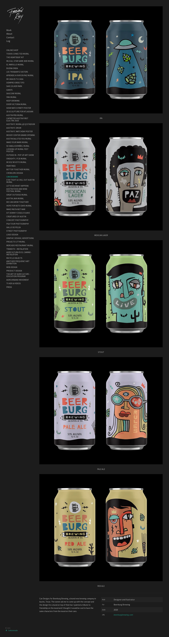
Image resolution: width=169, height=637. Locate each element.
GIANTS (9, 90)
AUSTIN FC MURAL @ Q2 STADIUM (20, 124)
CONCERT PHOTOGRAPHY (17, 220)
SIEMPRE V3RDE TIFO (15, 83)
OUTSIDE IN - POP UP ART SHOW (20, 155)
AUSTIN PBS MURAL (14, 115)
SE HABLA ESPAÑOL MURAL (17, 146)
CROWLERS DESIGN (14, 173)
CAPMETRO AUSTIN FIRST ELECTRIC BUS (17, 119)
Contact (10, 37)
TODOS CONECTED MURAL (17, 54)
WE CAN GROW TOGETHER (17, 202)
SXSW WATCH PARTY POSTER (18, 108)
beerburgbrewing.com (123, 614)
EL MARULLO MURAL (15, 64)
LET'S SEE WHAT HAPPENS (17, 186)
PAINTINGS (11, 166)
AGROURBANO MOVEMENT (17, 280)
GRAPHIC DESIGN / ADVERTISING (20, 238)
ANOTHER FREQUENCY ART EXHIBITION (17, 262)
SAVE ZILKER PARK (14, 86)
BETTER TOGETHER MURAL (18, 169)
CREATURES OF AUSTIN (16, 216)
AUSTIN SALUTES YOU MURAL (18, 139)
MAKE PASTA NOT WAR (15, 209)
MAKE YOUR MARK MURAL (17, 142)
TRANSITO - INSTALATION (17, 249)
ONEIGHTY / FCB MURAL (16, 159)
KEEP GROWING (13, 101)
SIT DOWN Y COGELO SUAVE (18, 213)
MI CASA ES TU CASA (14, 79)
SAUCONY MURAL (13, 93)
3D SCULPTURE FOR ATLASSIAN (19, 111)
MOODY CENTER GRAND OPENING (20, 135)
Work (8, 30)
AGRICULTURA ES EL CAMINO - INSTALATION (19, 253)
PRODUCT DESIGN (14, 271)
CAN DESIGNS (12, 177)
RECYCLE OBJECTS (14, 258)
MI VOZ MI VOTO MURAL (16, 162)
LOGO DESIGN (12, 234)
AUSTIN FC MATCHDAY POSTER (19, 131)
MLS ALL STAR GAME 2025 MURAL (20, 61)
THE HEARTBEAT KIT (15, 57)
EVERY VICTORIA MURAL (16, 104)
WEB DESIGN (11, 267)
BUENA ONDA (12, 68)
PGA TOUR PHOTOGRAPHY (17, 224)
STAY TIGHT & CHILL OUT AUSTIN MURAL (20, 181)
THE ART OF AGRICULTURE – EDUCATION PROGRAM (18, 275)
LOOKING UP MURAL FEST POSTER (17, 150)
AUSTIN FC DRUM (13, 128)
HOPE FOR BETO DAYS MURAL (19, 206)
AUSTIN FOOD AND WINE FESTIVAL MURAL (16, 190)
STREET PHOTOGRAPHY (16, 231)
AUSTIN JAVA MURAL (15, 198)
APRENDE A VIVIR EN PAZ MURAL (20, 75)
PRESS (9, 287)
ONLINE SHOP (12, 50)
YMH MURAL (11, 97)
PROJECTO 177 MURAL (15, 242)
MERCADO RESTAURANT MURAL (19, 245)
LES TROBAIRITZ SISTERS (17, 72)
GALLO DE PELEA (13, 227)
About (9, 34)
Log (8, 41)
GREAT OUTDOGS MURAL (16, 195)
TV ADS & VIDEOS (13, 283)
